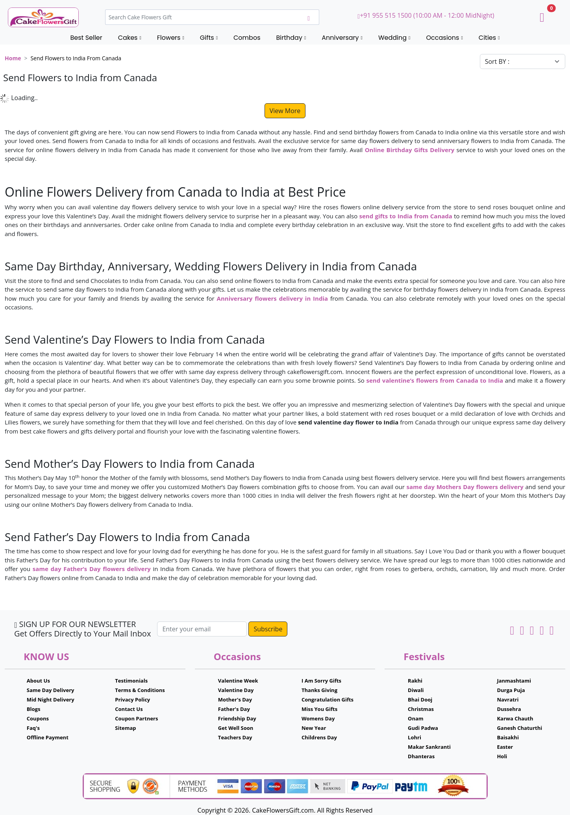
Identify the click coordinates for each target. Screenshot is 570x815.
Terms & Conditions (140, 690)
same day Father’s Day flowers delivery (92, 569)
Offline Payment (47, 737)
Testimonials (131, 680)
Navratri (507, 699)
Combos (246, 37)
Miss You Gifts (319, 709)
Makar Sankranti (429, 746)
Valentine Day (236, 690)
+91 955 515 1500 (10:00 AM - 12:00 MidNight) (425, 15)
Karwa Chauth (515, 718)
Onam (416, 718)
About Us (38, 680)
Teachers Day (235, 737)
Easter (505, 746)
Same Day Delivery (50, 690)
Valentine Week (238, 680)
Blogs (34, 709)
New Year (314, 727)
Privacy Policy (132, 699)
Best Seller (86, 37)
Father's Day (234, 709)
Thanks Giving (319, 690)
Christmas (421, 709)
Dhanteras (421, 756)
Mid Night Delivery (50, 699)
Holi (502, 756)
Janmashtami (514, 680)
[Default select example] (522, 61)
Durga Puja (511, 690)
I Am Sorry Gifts (321, 680)
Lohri (414, 737)
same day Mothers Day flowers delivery (464, 487)
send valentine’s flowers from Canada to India (434, 380)
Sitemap (125, 727)
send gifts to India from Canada (405, 216)
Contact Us (128, 709)
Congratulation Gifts (327, 699)
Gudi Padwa (423, 727)
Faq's (33, 727)
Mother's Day (235, 699)
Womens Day (318, 718)
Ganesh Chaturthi (519, 727)
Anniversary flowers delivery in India (272, 298)
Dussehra (509, 709)
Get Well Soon (235, 727)
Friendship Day (237, 718)
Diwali (416, 690)
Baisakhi (507, 737)
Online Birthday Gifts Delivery (410, 150)
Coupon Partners (136, 718)
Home (13, 58)
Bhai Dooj (420, 699)
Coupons (38, 718)
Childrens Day (319, 737)
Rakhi (415, 680)
